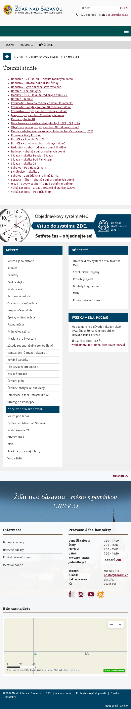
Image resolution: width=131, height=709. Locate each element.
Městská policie (13, 565)
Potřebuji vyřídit (83, 279)
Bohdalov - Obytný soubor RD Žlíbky (34, 83)
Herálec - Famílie (22, 99)
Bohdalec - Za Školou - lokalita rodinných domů (42, 79)
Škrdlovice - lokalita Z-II (27, 171)
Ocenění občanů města (22, 303)
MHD (76, 293)
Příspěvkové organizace (22, 367)
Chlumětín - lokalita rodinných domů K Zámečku (42, 103)
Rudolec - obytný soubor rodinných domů (38, 151)
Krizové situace (17, 374)
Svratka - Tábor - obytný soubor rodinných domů (42, 179)
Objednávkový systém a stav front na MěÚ (96, 263)
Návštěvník (46, 45)
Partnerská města (18, 296)
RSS (48, 693)
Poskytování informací (87, 300)
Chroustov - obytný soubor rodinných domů (39, 111)
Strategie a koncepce (21, 402)
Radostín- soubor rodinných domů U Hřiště (38, 147)
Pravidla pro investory (21, 338)
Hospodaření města (19, 310)
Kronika (12, 268)
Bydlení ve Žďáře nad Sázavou (26, 423)
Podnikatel (26, 45)
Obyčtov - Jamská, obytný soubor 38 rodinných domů (45, 127)
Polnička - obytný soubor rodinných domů (38, 143)
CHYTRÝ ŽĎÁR (15, 437)
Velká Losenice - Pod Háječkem (31, 192)
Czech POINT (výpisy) (86, 272)
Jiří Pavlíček (121, 705)
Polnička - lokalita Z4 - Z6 (28, 139)
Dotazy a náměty (13, 542)
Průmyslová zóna (18, 331)
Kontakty (10, 697)
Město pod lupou (18, 416)
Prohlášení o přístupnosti (91, 693)
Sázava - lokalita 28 (23, 163)
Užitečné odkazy (13, 550)
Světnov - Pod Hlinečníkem (28, 167)
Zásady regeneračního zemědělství (30, 345)
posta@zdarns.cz (117, 15)
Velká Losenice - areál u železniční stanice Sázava (43, 188)
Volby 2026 (14, 458)
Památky (12, 275)
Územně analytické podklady (26, 388)
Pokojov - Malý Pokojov (26, 135)
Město (20, 57)
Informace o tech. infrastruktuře (28, 395)
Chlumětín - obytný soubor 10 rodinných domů (41, 107)
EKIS (10, 444)
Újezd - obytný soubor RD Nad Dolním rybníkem (42, 184)
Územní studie (20, 68)
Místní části (14, 289)
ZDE (119, 560)
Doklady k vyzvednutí (86, 286)
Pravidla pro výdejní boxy (23, 451)
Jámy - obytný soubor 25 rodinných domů (37, 115)
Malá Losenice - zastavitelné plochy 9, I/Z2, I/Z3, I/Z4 (45, 123)
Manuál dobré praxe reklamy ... (27, 352)
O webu (115, 693)
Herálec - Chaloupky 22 (26, 91)
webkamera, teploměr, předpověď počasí (98, 345)
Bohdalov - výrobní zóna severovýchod (36, 87)
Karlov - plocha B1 (23, 119)
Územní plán (15, 381)
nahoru (118, 476)
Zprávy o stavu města (21, 317)
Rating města (15, 324)
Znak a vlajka (15, 282)
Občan (10, 45)
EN (126, 8)
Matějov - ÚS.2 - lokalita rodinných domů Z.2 (39, 95)
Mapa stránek (63, 693)
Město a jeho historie (20, 261)
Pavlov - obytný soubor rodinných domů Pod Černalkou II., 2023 (52, 131)
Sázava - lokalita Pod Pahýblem (31, 159)
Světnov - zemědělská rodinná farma (34, 175)
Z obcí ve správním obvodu (43, 57)
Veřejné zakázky (17, 360)
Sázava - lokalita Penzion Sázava (32, 155)
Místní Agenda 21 (18, 430)
